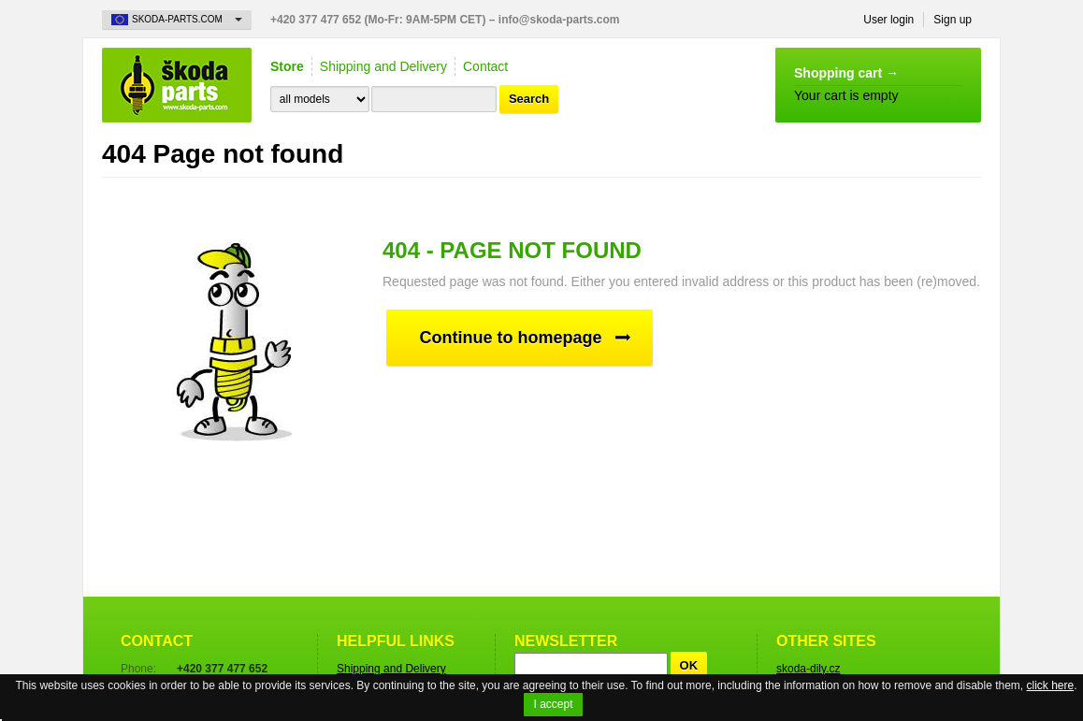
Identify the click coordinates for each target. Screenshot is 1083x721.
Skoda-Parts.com (177, 85)
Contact (485, 66)
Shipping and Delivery (383, 66)
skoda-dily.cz (808, 668)
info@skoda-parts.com (559, 19)
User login (888, 19)
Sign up (952, 19)
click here (1051, 685)
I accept (552, 704)
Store (287, 66)
